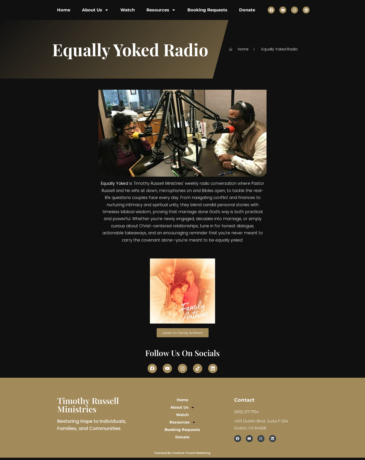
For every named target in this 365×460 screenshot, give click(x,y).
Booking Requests (207, 10)
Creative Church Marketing (191, 453)
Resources (161, 10)
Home (63, 10)
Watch (127, 10)
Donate (247, 10)
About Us (95, 10)
